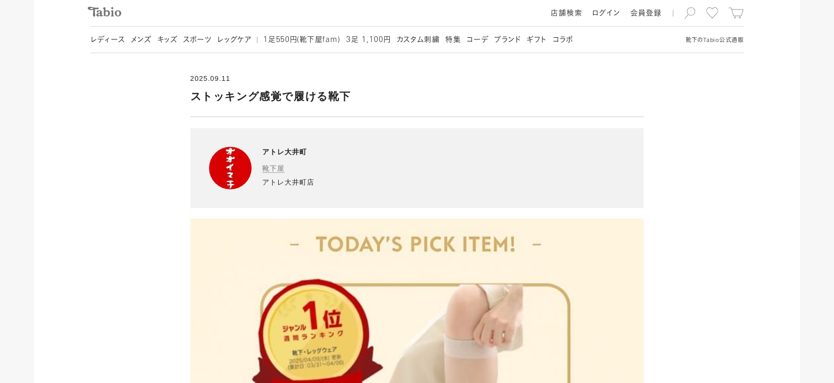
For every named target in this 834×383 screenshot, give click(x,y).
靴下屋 (273, 168)
